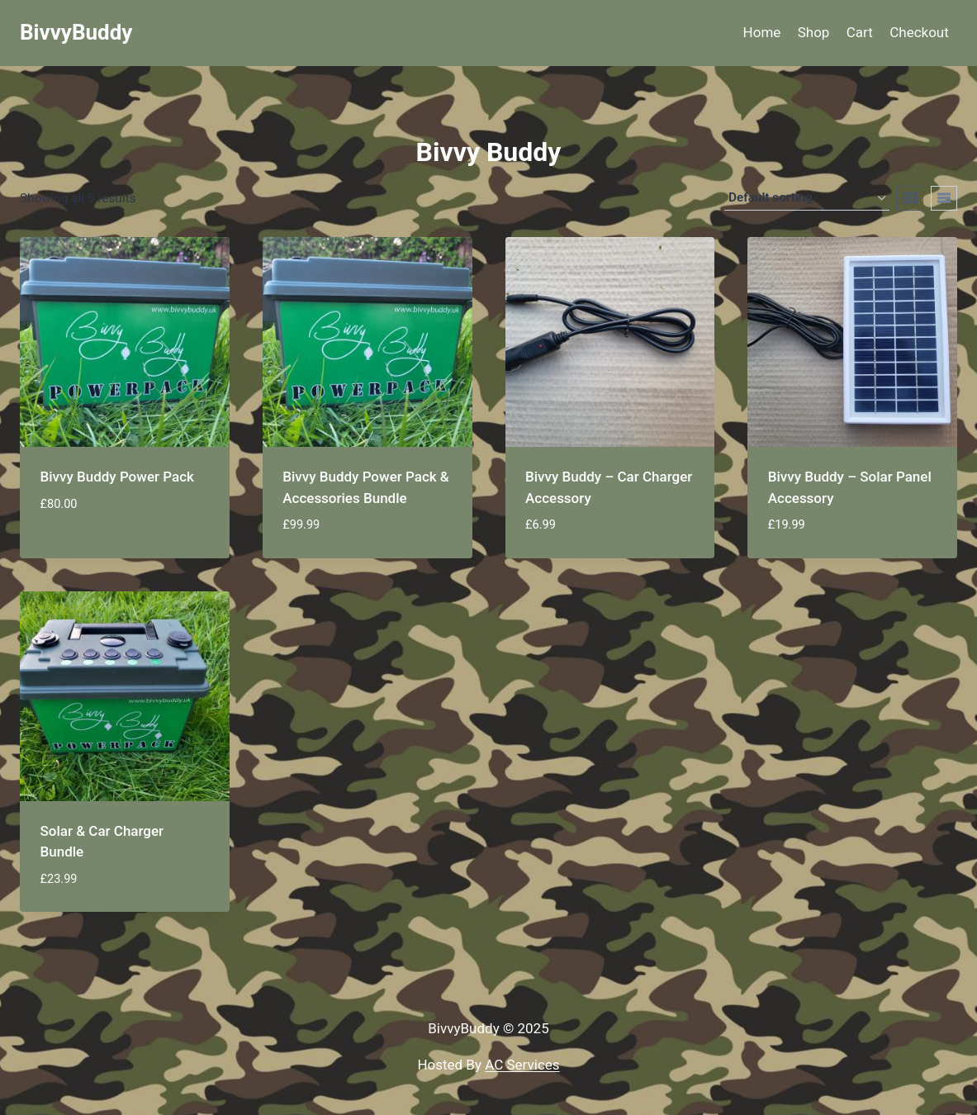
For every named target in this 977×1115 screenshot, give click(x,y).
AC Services (522, 1064)
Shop (814, 32)
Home (762, 32)
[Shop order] (806, 198)
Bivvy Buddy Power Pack (117, 476)
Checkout (919, 32)
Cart (860, 32)
